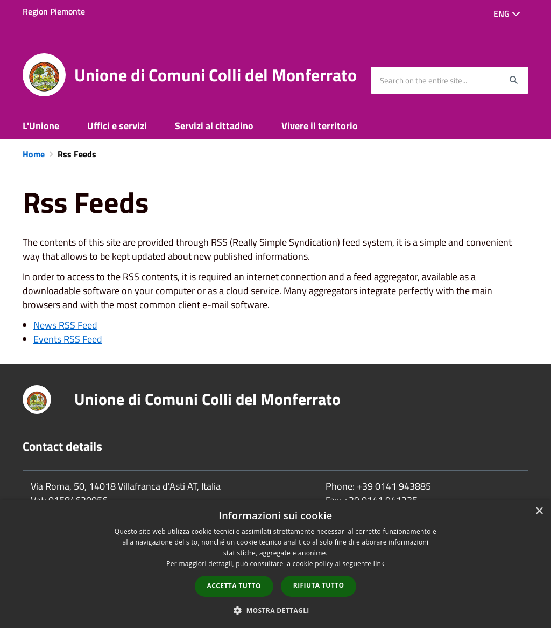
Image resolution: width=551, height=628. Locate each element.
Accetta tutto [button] (234, 585)
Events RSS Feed (67, 339)
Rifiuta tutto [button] (318, 585)
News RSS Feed (65, 325)
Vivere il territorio (319, 125)
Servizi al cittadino (214, 125)
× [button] (539, 511)
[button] (275, 610)
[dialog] (275, 564)
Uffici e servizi (117, 125)
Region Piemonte (54, 11)
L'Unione (41, 125)
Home (35, 154)
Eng (506, 13)
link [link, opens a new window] (379, 563)
